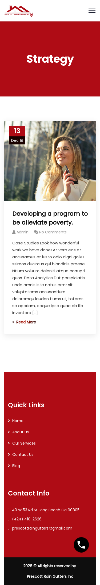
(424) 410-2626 (27, 519)
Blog (16, 465)
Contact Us (22, 454)
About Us (20, 432)
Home (17, 420)
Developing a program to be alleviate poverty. (50, 218)
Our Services (24, 443)
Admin (23, 232)
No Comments (53, 232)
